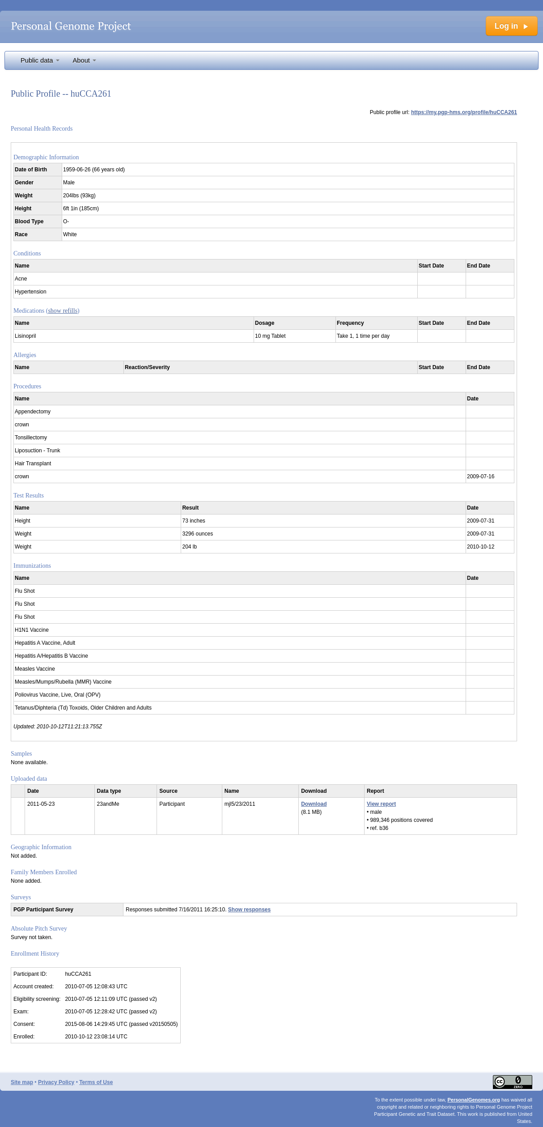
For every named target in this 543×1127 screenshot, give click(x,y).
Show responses (249, 909)
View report (381, 804)
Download (314, 804)
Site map (22, 1082)
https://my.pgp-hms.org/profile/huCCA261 (464, 112)
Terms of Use (96, 1082)
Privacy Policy (56, 1082)
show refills (62, 310)
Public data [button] (40, 60)
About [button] (84, 60)
